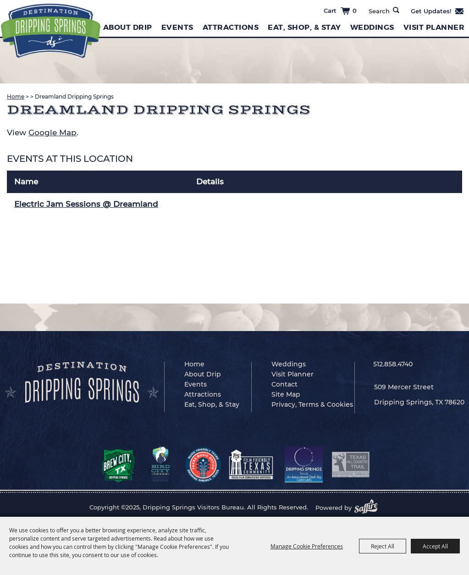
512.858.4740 (393, 364)
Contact (284, 384)
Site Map (285, 394)
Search (396, 10)
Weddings (372, 27)
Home (15, 96)
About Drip (127, 27)
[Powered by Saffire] (368, 507)
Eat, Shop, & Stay (304, 27)
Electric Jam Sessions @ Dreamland (86, 204)
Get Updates (437, 11)
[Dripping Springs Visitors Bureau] (50, 31)
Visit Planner (434, 27)
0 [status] (355, 10)
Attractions (231, 27)
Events (177, 27)
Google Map (52, 132)
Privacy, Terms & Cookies (312, 404)
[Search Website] (379, 11)
